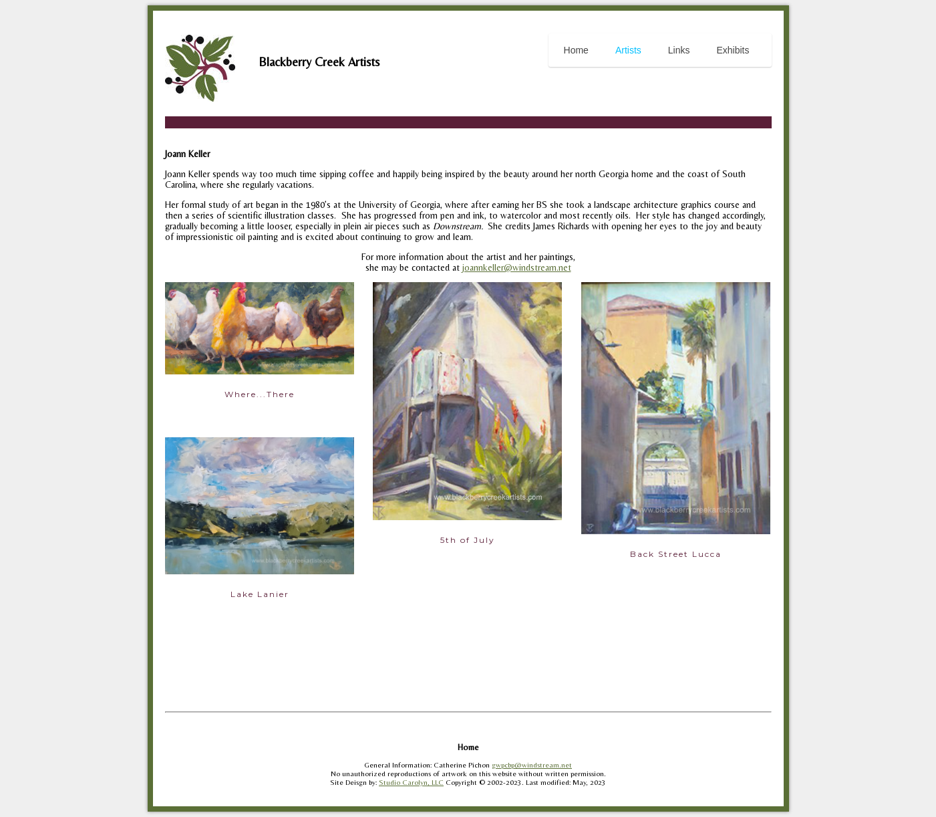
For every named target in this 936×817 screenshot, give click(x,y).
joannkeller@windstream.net (516, 267)
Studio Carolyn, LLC (411, 782)
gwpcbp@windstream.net (532, 765)
